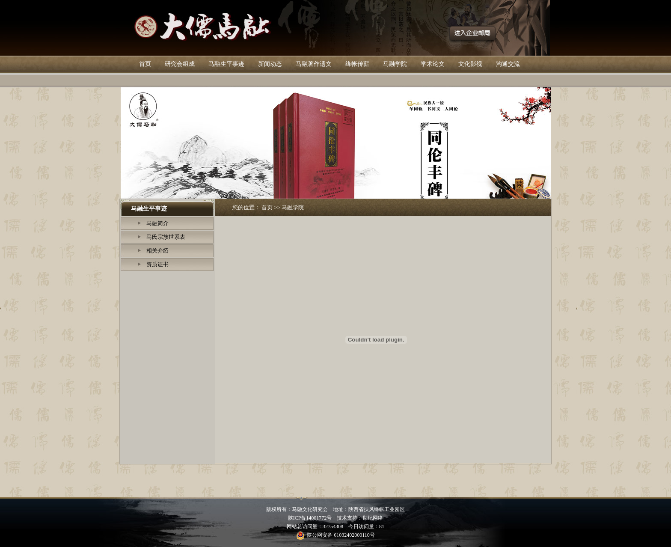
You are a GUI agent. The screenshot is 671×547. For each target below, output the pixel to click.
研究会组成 (180, 64)
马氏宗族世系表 (165, 237)
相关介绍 (157, 250)
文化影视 (470, 64)
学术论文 (433, 64)
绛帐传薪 (357, 64)
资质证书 (157, 264)
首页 (145, 64)
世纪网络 (372, 518)
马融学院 (395, 64)
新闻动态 (270, 64)
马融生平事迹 (226, 64)
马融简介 (157, 223)
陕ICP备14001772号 (310, 518)
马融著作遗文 (314, 64)
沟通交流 (508, 64)
